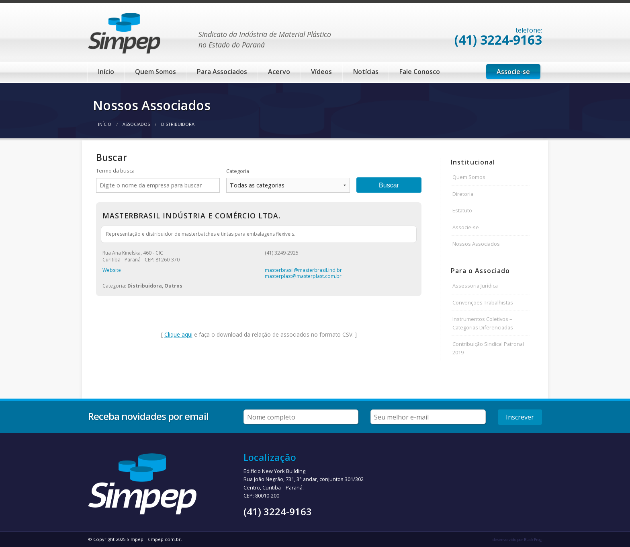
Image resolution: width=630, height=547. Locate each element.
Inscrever (520, 417)
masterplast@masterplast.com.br (303, 276)
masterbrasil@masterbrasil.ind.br (303, 270)
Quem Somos (155, 71)
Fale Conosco (419, 71)
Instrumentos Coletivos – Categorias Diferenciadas (482, 323)
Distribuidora (177, 124)
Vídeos (321, 71)
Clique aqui (178, 334)
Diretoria (462, 193)
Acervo (279, 71)
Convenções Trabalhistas (482, 302)
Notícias (365, 71)
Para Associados (222, 71)
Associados (136, 124)
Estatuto (462, 210)
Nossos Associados (476, 243)
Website (111, 270)
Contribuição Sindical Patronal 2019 (488, 348)
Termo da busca (115, 170)
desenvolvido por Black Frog (517, 539)
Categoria (237, 171)
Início (106, 71)
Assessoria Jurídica (475, 285)
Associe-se (513, 71)
